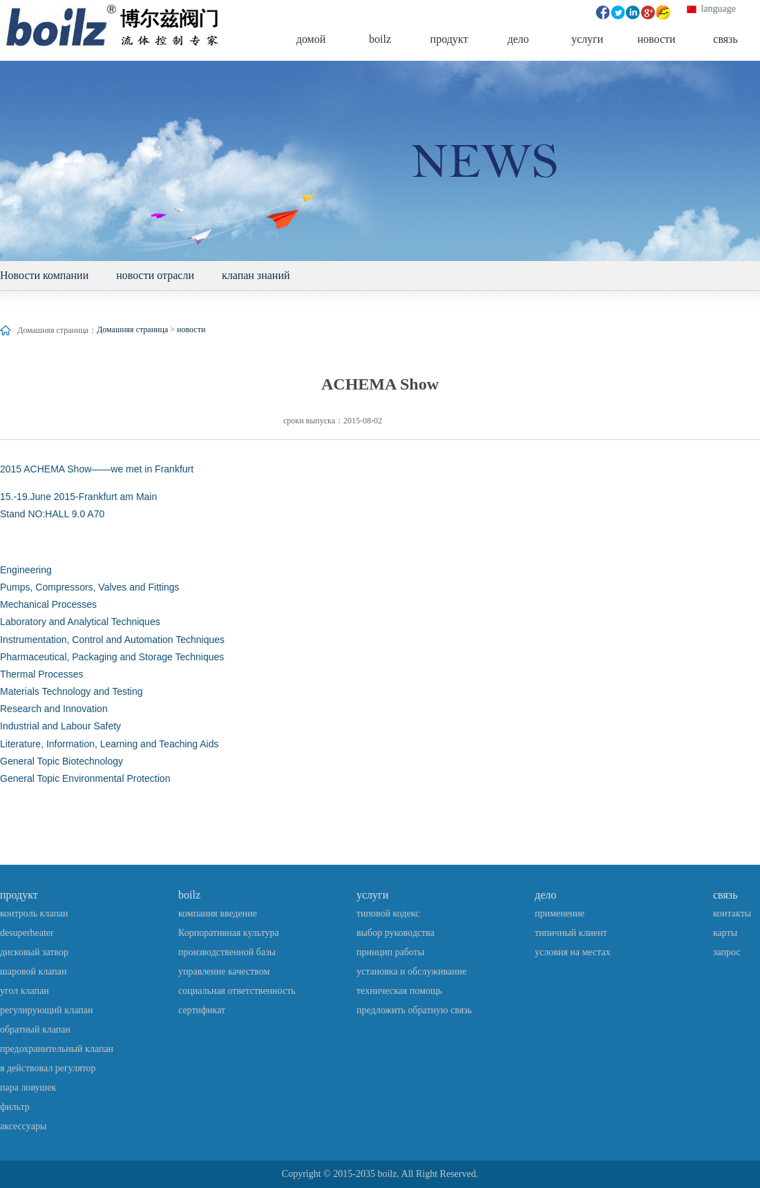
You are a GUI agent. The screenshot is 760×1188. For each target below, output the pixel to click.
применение (560, 913)
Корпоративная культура (228, 933)
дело (545, 895)
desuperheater (27, 933)
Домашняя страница (132, 329)
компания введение (217, 913)
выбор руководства (396, 933)
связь (725, 895)
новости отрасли (155, 275)
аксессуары (23, 1126)
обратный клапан (35, 1029)
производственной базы (227, 952)
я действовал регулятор (48, 1068)
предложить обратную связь (414, 1010)
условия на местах (573, 952)
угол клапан (24, 991)
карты (725, 933)
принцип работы (390, 952)
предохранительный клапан (56, 1049)
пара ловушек (28, 1087)
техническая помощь (399, 991)
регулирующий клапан (46, 1010)
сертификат (201, 1010)
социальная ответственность (237, 991)
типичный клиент (571, 933)
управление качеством (223, 971)
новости (191, 329)
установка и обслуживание (411, 971)
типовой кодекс (388, 913)
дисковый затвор (34, 952)
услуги (372, 895)
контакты (732, 913)
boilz (189, 895)
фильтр (15, 1107)
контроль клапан (34, 913)
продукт (19, 895)
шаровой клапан (33, 971)
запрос (727, 952)
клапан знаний (256, 275)
